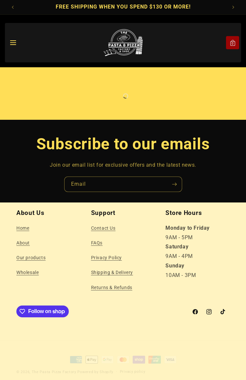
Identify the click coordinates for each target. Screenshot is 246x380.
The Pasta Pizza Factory (54, 366)
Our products (31, 257)
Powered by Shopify (95, 366)
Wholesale (27, 272)
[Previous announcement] (13, 7)
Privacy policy (132, 366)
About (23, 242)
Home (22, 228)
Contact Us (103, 228)
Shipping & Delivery (112, 272)
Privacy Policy (106, 257)
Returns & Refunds (111, 287)
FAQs (97, 242)
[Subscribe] (174, 184)
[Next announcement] (233, 7)
